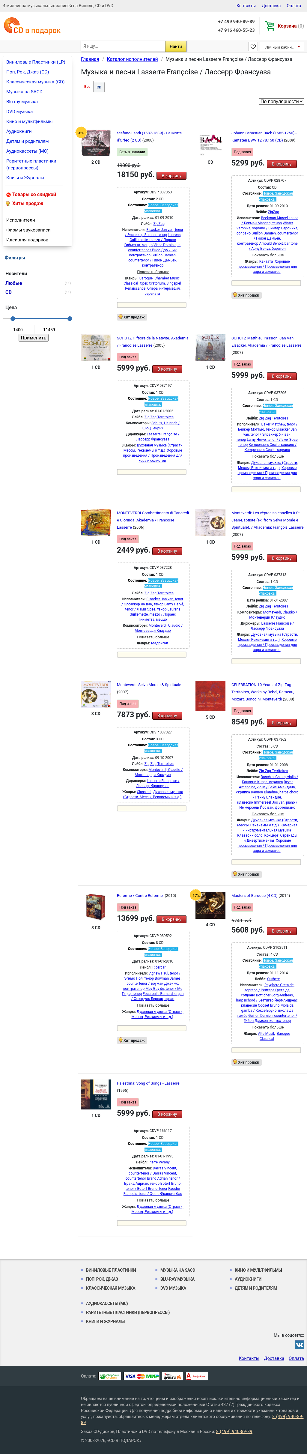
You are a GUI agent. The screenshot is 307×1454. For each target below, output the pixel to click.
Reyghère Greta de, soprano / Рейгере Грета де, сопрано (267, 990)
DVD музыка (19, 111)
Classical (131, 283)
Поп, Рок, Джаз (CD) (27, 72)
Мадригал (159, 643)
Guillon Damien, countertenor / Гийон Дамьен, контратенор (152, 260)
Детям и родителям (27, 141)
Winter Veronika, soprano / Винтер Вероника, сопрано (267, 228)
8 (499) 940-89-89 (234, 1431)
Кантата (266, 261)
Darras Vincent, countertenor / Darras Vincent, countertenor (151, 1173)
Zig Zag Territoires (159, 417)
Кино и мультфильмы (29, 121)
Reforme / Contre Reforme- (141, 895)
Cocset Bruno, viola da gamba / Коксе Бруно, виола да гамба (265, 1010)
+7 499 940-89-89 (236, 21)
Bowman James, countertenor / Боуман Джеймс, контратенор (152, 983)
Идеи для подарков (27, 240)
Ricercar (158, 967)
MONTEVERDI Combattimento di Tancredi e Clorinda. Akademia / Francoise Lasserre (153, 520)
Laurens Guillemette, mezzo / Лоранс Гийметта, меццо (152, 240)
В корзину (171, 175)
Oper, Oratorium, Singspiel (160, 283)
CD (99, 87)
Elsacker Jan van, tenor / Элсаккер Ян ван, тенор (266, 434)
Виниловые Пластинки (111, 1270)
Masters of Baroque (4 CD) (255, 895)
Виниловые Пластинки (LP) (35, 62)
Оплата (294, 5)
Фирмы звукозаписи (28, 230)
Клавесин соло (249, 835)
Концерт (271, 835)
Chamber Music (167, 278)
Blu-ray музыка (22, 101)
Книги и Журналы (25, 178)
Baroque (146, 278)
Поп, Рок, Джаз (102, 1279)
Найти (176, 46)
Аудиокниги (19, 131)
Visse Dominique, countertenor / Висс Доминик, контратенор (154, 250)
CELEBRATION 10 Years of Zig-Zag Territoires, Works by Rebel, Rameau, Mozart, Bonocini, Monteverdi (262, 691)
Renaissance (135, 288)
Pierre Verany (159, 1162)
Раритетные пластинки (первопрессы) (31, 164)
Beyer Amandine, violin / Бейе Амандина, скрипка (265, 787)
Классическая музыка (110, 1288)
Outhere (273, 979)
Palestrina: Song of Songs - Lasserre (148, 1083)
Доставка (271, 5)
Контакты (246, 5)
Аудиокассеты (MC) (27, 151)
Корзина (291, 26)
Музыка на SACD (24, 91)
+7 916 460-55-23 (236, 30)
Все (87, 87)
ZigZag (159, 224)
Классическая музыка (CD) (35, 82)
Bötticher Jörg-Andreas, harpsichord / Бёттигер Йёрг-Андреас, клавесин (267, 1000)
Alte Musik (266, 1034)
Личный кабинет (280, 47)
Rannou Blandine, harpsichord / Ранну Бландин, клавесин (267, 797)
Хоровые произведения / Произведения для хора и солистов (267, 266)
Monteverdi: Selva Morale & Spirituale (149, 684)
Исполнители (20, 220)
